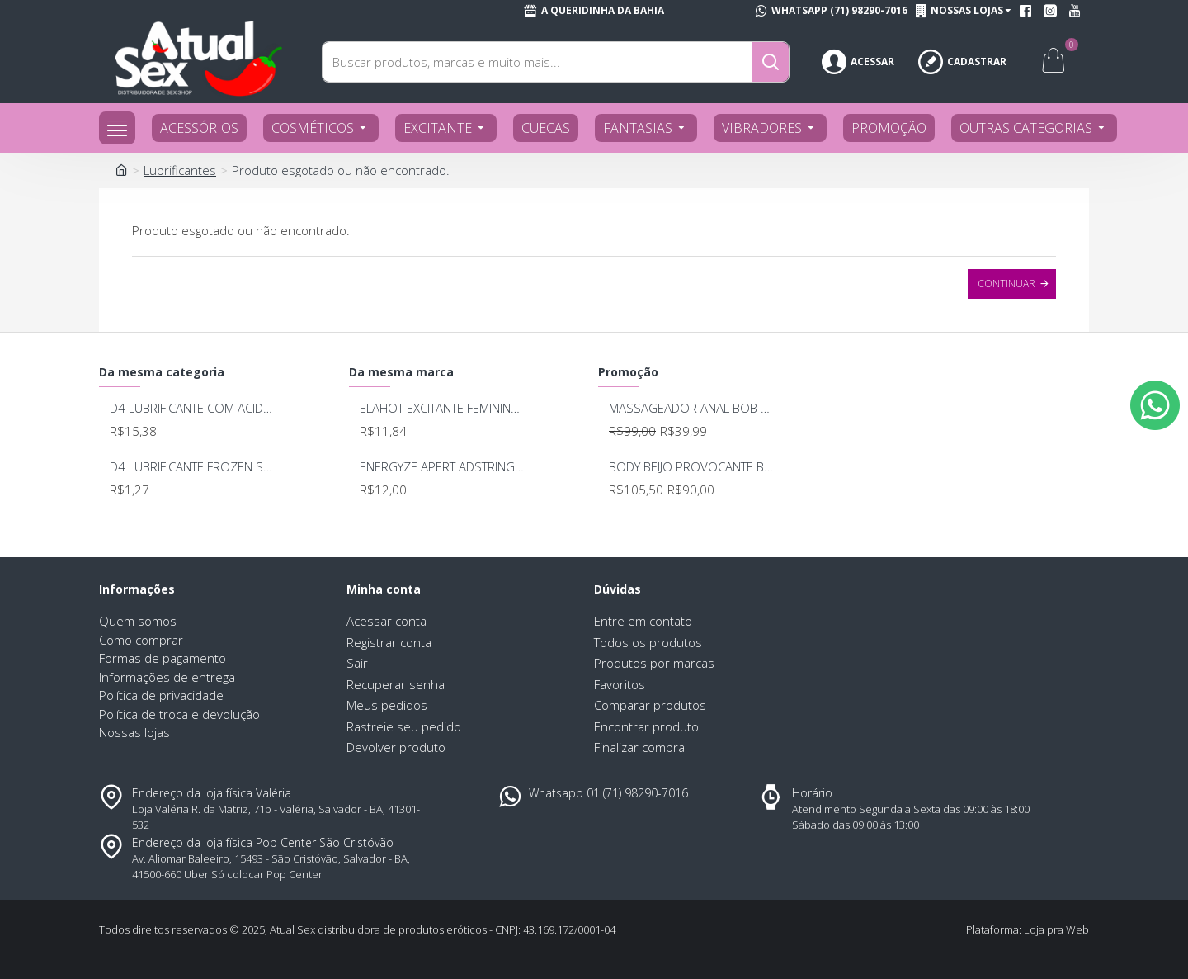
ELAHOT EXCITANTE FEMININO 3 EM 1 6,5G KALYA (443, 408)
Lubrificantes (180, 170)
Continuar (1006, 284)
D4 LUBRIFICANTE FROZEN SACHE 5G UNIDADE (193, 467)
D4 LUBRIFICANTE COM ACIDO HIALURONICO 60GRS (193, 408)
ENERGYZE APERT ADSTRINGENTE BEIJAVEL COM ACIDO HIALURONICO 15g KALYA (443, 467)
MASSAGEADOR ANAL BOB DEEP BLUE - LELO (692, 408)
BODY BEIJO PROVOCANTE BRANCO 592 (692, 467)
